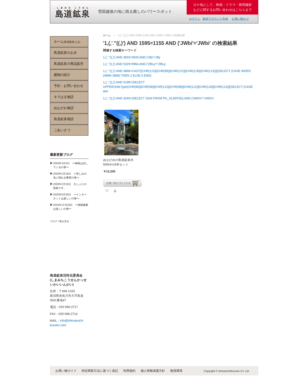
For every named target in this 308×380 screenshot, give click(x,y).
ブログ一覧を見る (59, 221)
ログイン (194, 18)
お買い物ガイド (66, 370)
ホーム (107, 35)
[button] (107, 191)
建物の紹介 (62, 75)
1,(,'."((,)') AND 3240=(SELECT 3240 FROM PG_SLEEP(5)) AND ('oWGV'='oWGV (158, 98)
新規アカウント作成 (215, 18)
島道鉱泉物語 (63, 119)
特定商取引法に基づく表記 (100, 370)
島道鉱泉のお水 (65, 52)
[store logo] (72, 12)
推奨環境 (176, 370)
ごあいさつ (62, 130)
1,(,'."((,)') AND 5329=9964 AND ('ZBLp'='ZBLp (134, 64)
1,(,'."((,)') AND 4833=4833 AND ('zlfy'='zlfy (131, 57)
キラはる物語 (63, 97)
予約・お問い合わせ (68, 86)
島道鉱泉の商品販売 (68, 64)
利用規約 (129, 370)
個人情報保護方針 (153, 370)
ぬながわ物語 (63, 108)
